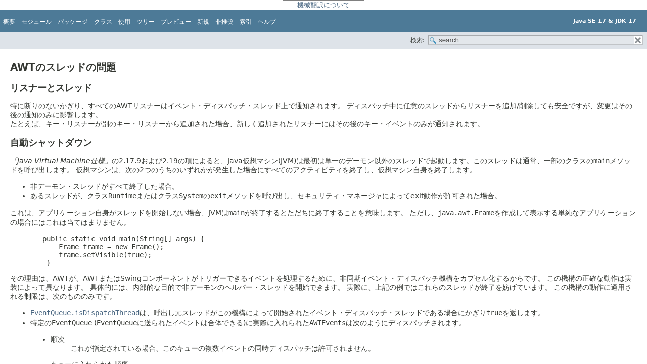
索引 (246, 21)
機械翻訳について (323, 5)
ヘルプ (267, 21)
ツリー (145, 21)
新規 (203, 21)
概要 (9, 21)
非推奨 (224, 21)
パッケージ (73, 21)
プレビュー (176, 21)
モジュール (36, 21)
